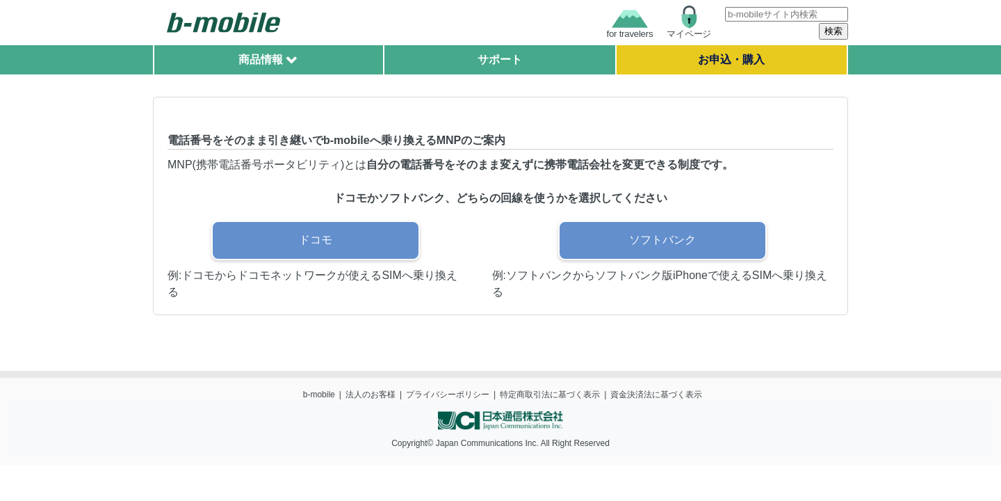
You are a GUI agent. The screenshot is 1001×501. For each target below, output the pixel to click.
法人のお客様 (370, 394)
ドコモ (315, 240)
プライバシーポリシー (447, 394)
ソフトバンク (662, 240)
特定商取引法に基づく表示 (550, 394)
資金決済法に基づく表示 (656, 394)
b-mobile (319, 394)
